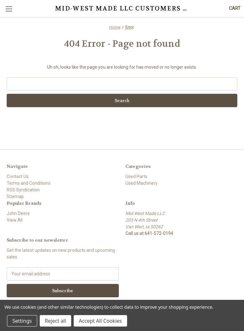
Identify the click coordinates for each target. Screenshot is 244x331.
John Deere (18, 213)
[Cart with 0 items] (235, 8)
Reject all (55, 320)
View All (15, 220)
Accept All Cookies (100, 320)
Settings (22, 320)
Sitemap (15, 196)
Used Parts (136, 176)
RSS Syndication (23, 189)
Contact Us (18, 176)
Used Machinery (141, 183)
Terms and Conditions (29, 183)
